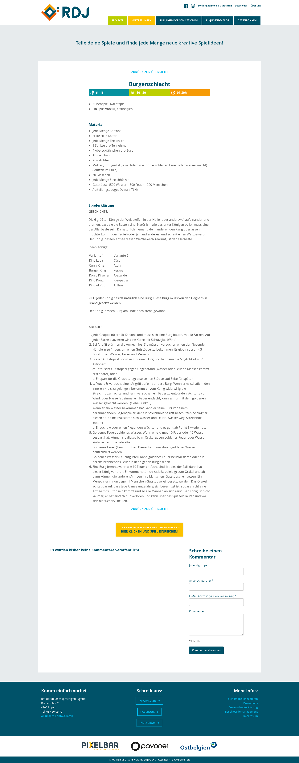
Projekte (117, 20)
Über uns (256, 6)
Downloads (241, 6)
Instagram (147, 723)
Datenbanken (247, 20)
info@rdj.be (147, 700)
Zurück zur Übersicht (149, 72)
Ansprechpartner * (201, 580)
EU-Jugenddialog (217, 20)
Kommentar (196, 611)
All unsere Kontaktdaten (57, 716)
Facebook (147, 712)
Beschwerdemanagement (241, 711)
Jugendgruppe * (199, 565)
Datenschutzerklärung (243, 707)
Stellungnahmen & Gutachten (215, 6)
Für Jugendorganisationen (179, 20)
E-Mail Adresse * (212, 596)
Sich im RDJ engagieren (243, 699)
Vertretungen (142, 20)
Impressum (250, 716)
